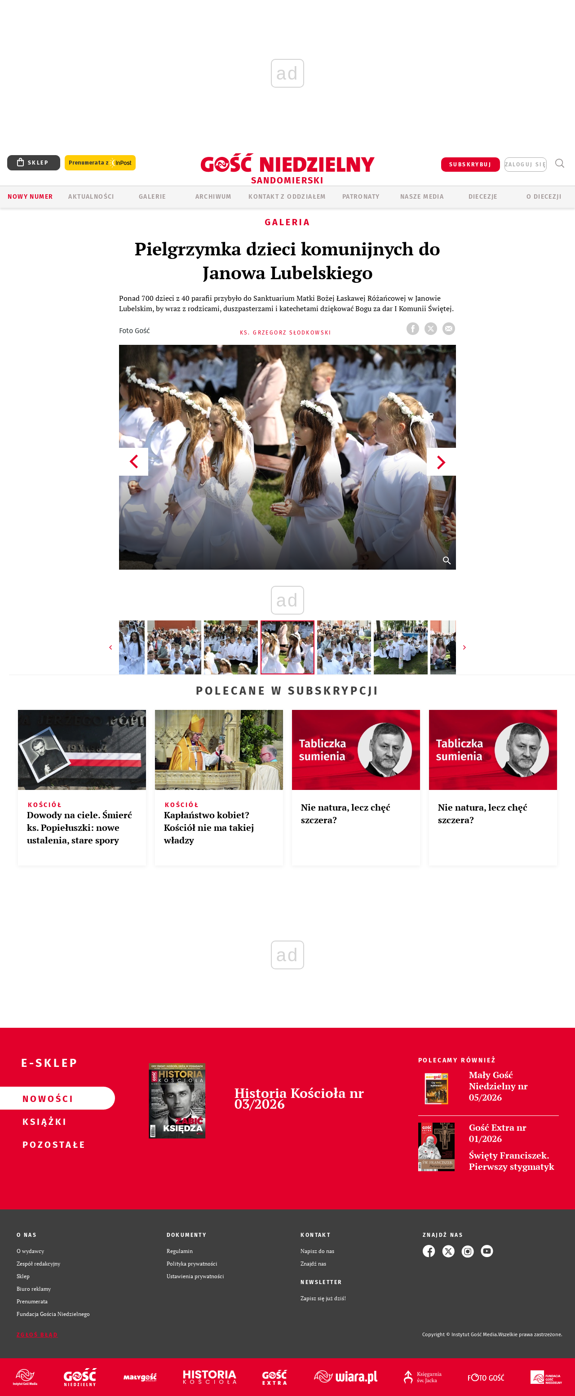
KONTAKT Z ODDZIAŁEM (287, 197)
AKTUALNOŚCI (91, 197)
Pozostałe (43, 1144)
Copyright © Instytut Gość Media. (460, 1335)
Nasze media (422, 197)
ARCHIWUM (213, 197)
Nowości (43, 1098)
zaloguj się (525, 164)
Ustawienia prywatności (195, 1276)
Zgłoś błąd (37, 1335)
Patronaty (361, 197)
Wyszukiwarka (559, 163)
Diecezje (483, 197)
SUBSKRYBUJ (470, 164)
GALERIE (152, 197)
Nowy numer (30, 197)
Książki (43, 1121)
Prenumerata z (100, 163)
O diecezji (544, 197)
